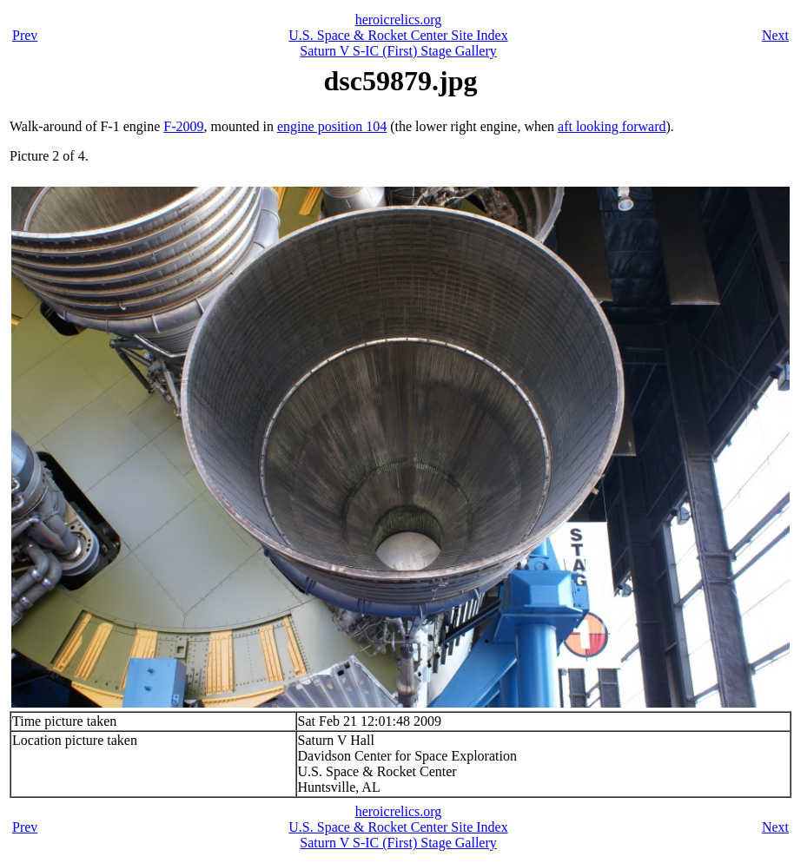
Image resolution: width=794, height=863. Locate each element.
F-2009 (183, 126)
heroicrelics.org (398, 19)
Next (775, 35)
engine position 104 (332, 126)
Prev (24, 35)
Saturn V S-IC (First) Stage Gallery (398, 50)
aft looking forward (611, 126)
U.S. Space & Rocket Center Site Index (397, 35)
